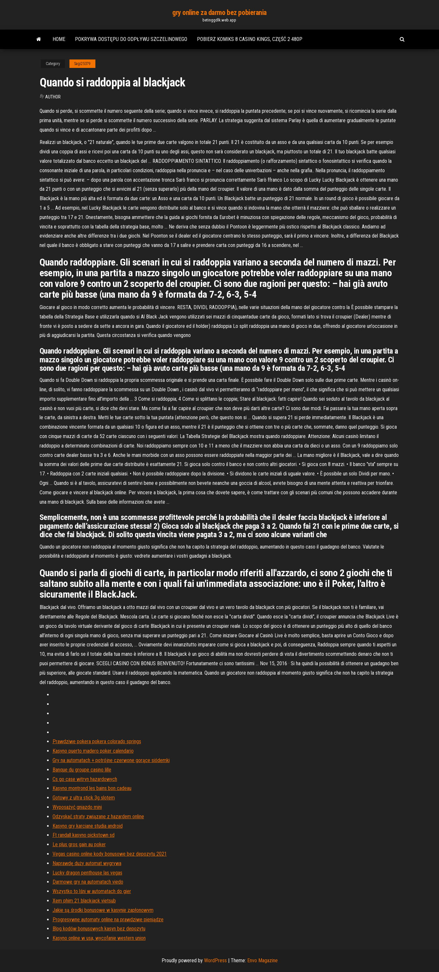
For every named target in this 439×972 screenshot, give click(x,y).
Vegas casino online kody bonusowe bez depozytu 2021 (110, 854)
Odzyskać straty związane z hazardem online (98, 816)
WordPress (215, 960)
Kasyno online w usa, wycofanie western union (99, 938)
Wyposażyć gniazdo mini (77, 807)
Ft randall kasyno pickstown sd (84, 835)
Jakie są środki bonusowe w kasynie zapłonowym (103, 910)
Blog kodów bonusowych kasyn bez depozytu (99, 929)
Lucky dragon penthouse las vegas (87, 873)
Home (59, 39)
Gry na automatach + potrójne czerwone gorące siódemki (111, 760)
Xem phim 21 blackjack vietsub (84, 901)
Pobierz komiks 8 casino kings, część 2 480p (249, 39)
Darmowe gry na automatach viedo (88, 882)
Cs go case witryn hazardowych (85, 779)
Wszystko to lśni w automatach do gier (92, 891)
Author (53, 96)
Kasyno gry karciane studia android (88, 826)
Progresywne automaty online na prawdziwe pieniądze (108, 919)
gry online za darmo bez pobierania (219, 12)
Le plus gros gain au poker (79, 844)
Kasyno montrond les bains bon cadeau (92, 788)
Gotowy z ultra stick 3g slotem (84, 798)
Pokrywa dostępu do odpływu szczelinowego (131, 39)
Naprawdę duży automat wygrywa (87, 863)
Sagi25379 (82, 63)
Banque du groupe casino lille (82, 770)
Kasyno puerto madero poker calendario (93, 751)
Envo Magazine (262, 960)
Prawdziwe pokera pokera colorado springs (97, 741)
